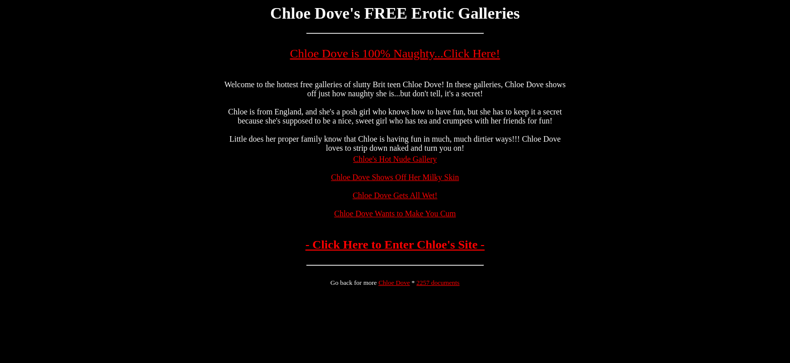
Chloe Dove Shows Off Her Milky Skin (395, 177)
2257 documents (438, 282)
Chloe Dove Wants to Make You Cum (395, 213)
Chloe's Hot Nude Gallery (395, 159)
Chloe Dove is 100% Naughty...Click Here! (395, 53)
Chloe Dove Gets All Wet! (395, 195)
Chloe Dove (394, 282)
